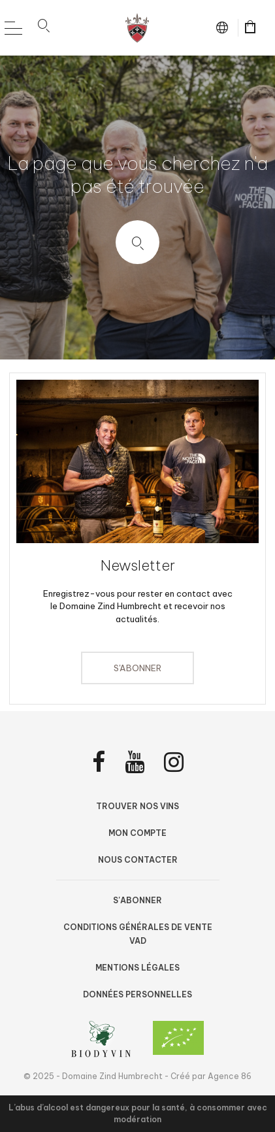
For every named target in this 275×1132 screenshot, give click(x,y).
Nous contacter (138, 860)
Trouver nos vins (137, 806)
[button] (44, 28)
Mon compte (137, 833)
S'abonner (137, 668)
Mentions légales (137, 968)
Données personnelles (137, 994)
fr (224, 27)
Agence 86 (229, 1076)
